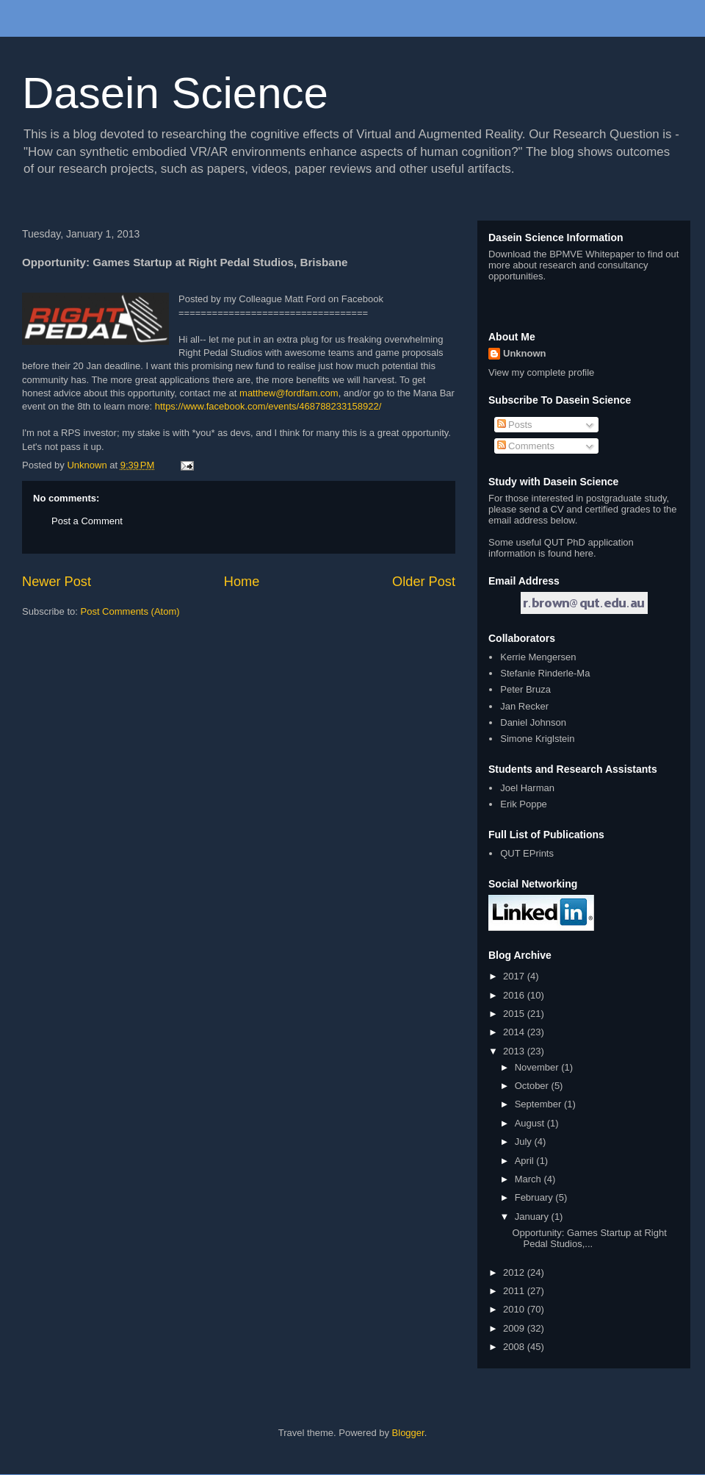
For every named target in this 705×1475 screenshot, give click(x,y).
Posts (514, 424)
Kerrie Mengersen (538, 656)
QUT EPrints (527, 853)
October (533, 1085)
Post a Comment (87, 520)
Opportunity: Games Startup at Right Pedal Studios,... (589, 1238)
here (583, 553)
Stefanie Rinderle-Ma (545, 673)
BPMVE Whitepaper (591, 254)
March (529, 1179)
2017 (515, 976)
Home (242, 581)
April (526, 1160)
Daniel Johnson (533, 722)
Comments (525, 445)
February (535, 1197)
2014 (515, 1032)
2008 (515, 1346)
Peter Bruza (525, 689)
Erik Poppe (523, 804)
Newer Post (56, 581)
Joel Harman (527, 787)
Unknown (524, 353)
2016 (515, 995)
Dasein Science (175, 93)
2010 (515, 1309)
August (531, 1123)
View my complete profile (541, 372)
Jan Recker (524, 706)
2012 (515, 1272)
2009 (515, 1328)
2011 (515, 1290)
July (525, 1141)
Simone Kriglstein (537, 738)
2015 (515, 1013)
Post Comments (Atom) (130, 611)
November (538, 1067)
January (533, 1216)
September (539, 1104)
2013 (515, 1051)
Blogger (408, 1432)
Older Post (423, 581)
